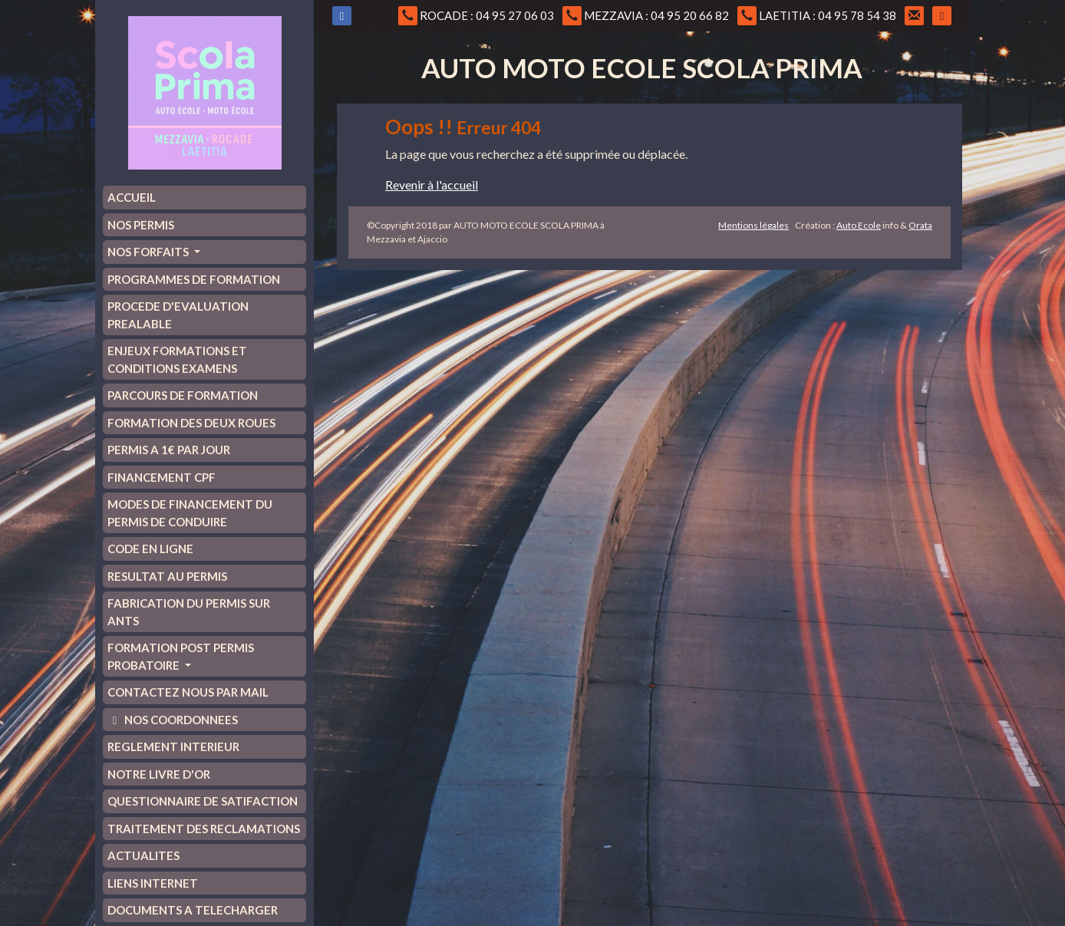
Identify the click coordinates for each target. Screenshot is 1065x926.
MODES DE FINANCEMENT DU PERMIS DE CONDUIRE (189, 513)
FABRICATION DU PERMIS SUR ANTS (188, 612)
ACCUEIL (131, 197)
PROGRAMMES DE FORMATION (193, 279)
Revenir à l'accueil (431, 184)
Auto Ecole (858, 225)
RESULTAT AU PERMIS (167, 576)
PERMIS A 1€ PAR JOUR (168, 449)
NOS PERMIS (140, 225)
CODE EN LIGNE (150, 548)
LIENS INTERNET (152, 883)
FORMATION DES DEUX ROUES (191, 423)
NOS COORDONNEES (172, 720)
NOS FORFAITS (149, 252)
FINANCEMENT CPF (161, 477)
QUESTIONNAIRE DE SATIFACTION (202, 801)
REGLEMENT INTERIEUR (173, 746)
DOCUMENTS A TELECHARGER (192, 910)
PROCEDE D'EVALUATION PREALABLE (178, 315)
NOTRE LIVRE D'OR (158, 774)
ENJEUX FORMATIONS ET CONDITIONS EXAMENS (177, 359)
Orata (920, 225)
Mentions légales (753, 225)
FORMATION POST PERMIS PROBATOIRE (180, 656)
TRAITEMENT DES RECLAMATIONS (203, 828)
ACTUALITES (143, 855)
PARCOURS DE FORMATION (182, 395)
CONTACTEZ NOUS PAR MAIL (188, 692)
